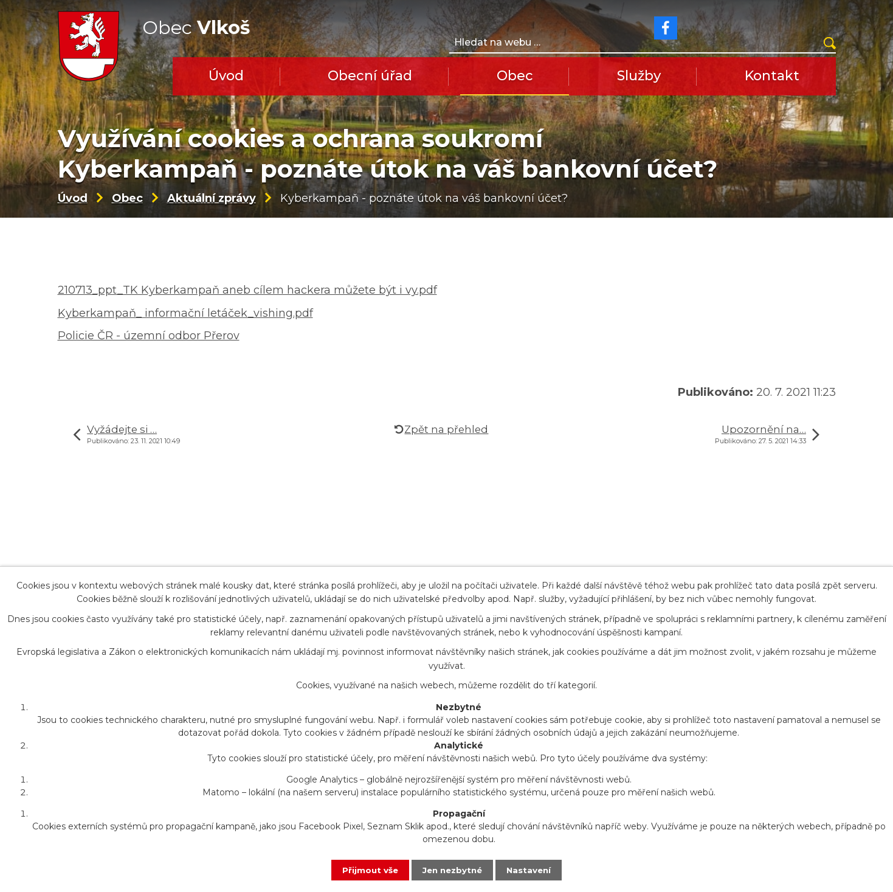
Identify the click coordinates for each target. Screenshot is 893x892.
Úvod (226, 75)
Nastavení (531, 869)
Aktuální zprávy (211, 219)
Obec (515, 75)
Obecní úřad (370, 75)
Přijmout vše (367, 869)
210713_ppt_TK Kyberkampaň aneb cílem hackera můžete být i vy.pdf (247, 310)
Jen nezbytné (452, 869)
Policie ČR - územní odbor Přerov (149, 357)
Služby (639, 75)
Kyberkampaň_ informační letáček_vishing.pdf (185, 334)
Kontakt (772, 75)
